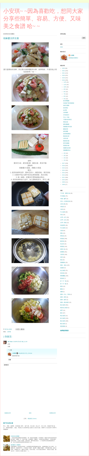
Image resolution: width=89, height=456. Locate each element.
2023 (63, 68)
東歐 (61, 233)
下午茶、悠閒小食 (65, 193)
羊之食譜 (62, 228)
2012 (63, 175)
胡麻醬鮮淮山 (66, 150)
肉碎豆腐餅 (66, 105)
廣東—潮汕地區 (64, 302)
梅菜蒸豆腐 (66, 141)
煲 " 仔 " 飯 (63, 283)
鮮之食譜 (62, 318)
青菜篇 (62, 238)
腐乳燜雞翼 (66, 124)
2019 (63, 77)
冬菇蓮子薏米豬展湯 (68, 103)
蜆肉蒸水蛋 (66, 136)
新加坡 (62, 278)
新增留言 (6, 365)
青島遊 (62, 236)
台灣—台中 (63, 217)
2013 (63, 172)
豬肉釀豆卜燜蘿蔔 (15, 445)
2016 (63, 165)
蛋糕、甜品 (63, 265)
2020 (63, 75)
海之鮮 (62, 244)
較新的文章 (8, 413)
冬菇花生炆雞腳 (15, 436)
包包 (61, 214)
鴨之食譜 (62, 315)
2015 (63, 168)
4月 (65, 153)
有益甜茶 (62, 225)
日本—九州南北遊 (65, 201)
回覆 (9, 346)
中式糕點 (62, 196)
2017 (63, 163)
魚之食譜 (62, 270)
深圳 (61, 257)
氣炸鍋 (62, 241)
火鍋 (61, 209)
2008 (63, 184)
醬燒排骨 (65, 129)
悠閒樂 (62, 252)
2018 (63, 80)
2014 (63, 170)
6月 (65, 96)
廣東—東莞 (63, 297)
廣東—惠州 (63, 299)
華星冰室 (65, 122)
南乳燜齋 (65, 131)
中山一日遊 (66, 117)
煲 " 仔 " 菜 (63, 281)
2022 (63, 70)
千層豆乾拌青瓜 (67, 119)
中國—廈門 (63, 198)
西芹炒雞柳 (66, 143)
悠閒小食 (62, 249)
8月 (65, 91)
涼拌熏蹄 (65, 112)
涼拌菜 (9, 331)
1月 (65, 160)
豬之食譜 (62, 305)
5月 (65, 98)
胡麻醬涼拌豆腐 (67, 126)
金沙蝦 (65, 110)
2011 (63, 177)
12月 (65, 82)
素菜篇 (62, 246)
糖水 (61, 313)
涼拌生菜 (65, 138)
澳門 (61, 310)
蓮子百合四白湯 (8, 423)
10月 (65, 87)
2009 (63, 182)
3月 (65, 155)
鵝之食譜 (62, 323)
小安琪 (14, 353)
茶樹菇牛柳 (66, 145)
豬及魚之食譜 (63, 307)
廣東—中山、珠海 (65, 294)
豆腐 (61, 230)
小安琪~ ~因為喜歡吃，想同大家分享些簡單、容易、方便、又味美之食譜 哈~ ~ (43, 18)
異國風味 (62, 262)
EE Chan (10, 341)
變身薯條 (62, 326)
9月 (65, 89)
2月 (65, 158)
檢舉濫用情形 (64, 330)
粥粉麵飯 (62, 275)
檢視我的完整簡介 (73, 58)
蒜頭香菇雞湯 (66, 133)
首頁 (30, 413)
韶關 (61, 291)
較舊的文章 (53, 413)
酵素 (61, 289)
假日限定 (65, 108)
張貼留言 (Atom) (32, 418)
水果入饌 (62, 204)
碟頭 (61, 286)
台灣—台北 (63, 220)
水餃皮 (62, 206)
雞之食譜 (62, 321)
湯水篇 (62, 273)
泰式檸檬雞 (66, 100)
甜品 (61, 259)
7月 (65, 94)
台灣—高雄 (63, 222)
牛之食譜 (62, 212)
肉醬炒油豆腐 (66, 148)
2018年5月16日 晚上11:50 (20, 341)
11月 (65, 84)
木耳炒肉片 (66, 115)
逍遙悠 (62, 267)
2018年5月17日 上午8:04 (25, 353)
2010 (63, 179)
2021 (63, 73)
